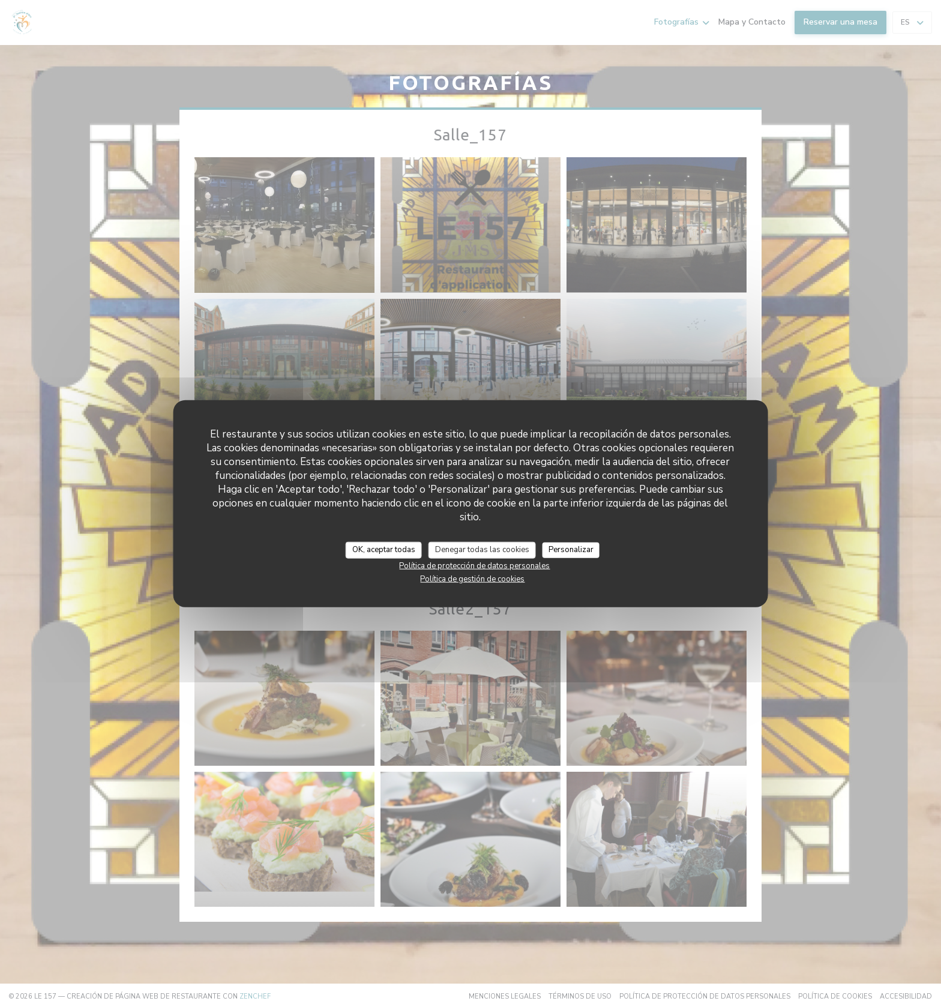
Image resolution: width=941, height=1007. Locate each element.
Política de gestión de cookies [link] (472, 578)
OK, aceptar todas (383, 549)
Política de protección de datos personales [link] (474, 565)
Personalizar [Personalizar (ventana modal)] (571, 549)
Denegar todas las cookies (482, 549)
